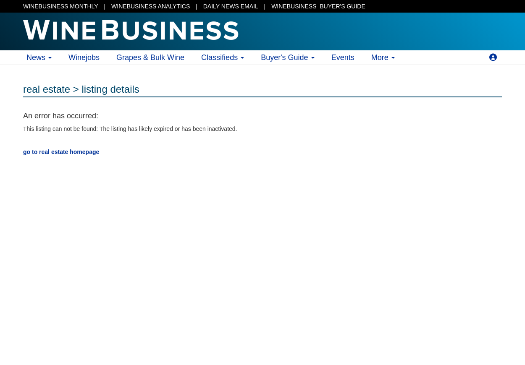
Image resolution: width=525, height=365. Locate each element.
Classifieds (222, 57)
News (39, 57)
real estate (46, 89)
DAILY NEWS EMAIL (230, 6)
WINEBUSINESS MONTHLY (60, 6)
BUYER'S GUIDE (318, 6)
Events (342, 57)
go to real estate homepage (61, 152)
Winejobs (84, 57)
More (383, 57)
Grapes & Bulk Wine (150, 57)
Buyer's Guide (288, 57)
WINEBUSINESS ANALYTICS (150, 6)
